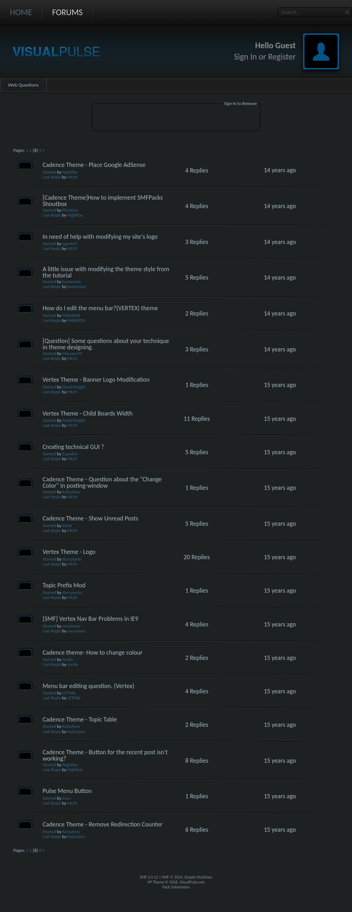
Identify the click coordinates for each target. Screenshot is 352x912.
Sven (66, 798)
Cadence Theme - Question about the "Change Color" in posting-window (102, 482)
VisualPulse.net (192, 882)
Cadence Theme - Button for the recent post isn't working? (105, 755)
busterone (71, 281)
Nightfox (69, 172)
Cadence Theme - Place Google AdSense (94, 165)
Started (49, 172)
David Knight (73, 386)
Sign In (245, 56)
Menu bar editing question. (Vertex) (88, 686)
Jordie (67, 659)
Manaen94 (72, 353)
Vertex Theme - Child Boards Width (88, 413)
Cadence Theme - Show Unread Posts (90, 518)
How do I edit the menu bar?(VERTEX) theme (100, 308)
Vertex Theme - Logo (69, 552)
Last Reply (52, 177)
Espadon (70, 453)
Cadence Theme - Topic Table (80, 719)
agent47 (69, 243)
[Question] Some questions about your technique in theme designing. (106, 344)
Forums (67, 12)
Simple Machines (198, 877)
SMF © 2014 (172, 877)
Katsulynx (71, 491)
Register (282, 56)
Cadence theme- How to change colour (93, 652)
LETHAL (69, 692)
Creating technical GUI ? (73, 447)
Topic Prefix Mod (64, 585)
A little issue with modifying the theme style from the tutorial (106, 272)
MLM (72, 177)
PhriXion (70, 210)
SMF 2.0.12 (149, 877)
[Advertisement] (176, 118)
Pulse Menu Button (67, 791)
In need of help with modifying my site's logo (100, 237)
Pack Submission (176, 887)
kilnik (67, 525)
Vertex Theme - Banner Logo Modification (96, 379)
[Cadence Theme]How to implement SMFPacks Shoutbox (103, 201)
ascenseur (71, 626)
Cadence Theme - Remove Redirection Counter (103, 824)
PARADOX (71, 315)
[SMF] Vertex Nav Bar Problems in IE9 (90, 619)
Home (21, 12)
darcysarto (72, 559)
